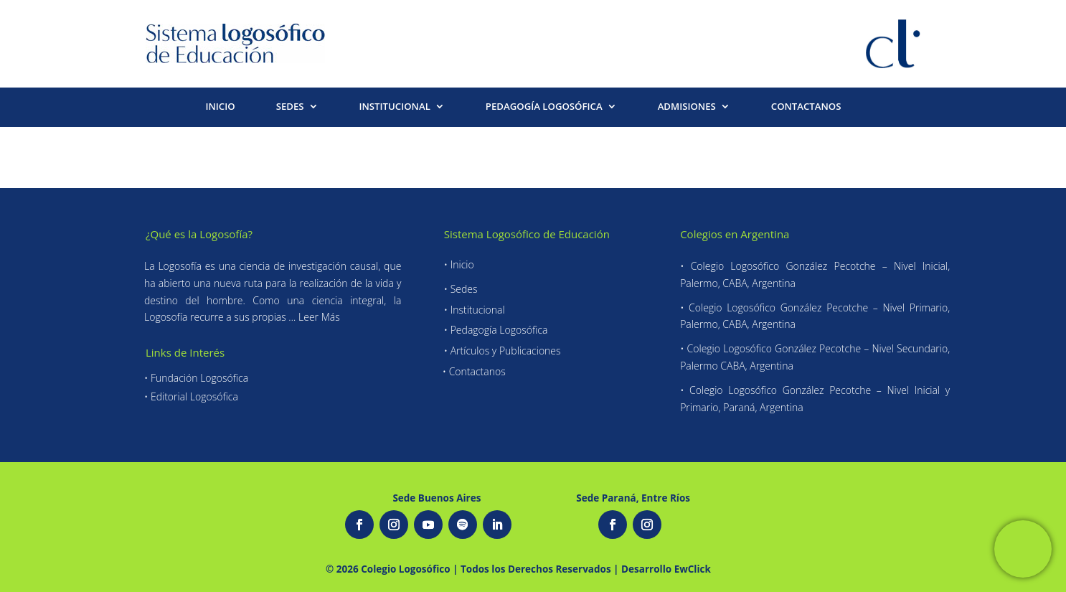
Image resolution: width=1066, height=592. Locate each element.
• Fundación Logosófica (196, 378)
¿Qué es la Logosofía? (199, 234)
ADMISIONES (687, 107)
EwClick (692, 569)
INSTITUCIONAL (394, 107)
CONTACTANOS (806, 107)
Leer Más (319, 317)
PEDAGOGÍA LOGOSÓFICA (544, 107)
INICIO (220, 107)
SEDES (290, 107)
